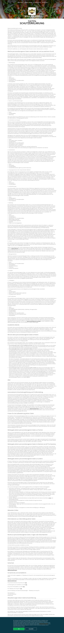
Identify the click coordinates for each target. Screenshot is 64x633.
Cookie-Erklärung (14, 248)
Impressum (45, 2)
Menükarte (20, 2)
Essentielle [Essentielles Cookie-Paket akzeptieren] (31, 628)
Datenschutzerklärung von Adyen (34, 321)
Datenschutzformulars (12, 570)
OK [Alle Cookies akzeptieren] (19, 628)
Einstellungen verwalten (43, 623)
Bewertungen (28, 2)
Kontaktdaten (37, 2)
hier (50, 498)
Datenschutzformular (34, 408)
